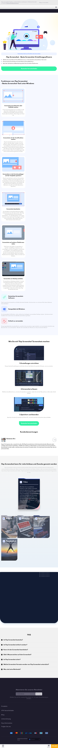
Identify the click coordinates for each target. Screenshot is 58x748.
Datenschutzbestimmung (12, 3)
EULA (18, 740)
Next (54, 440)
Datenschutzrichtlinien (22, 738)
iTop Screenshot (3, 11)
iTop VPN (4, 7)
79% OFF (54, 746)
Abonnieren (39, 694)
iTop (29, 683)
